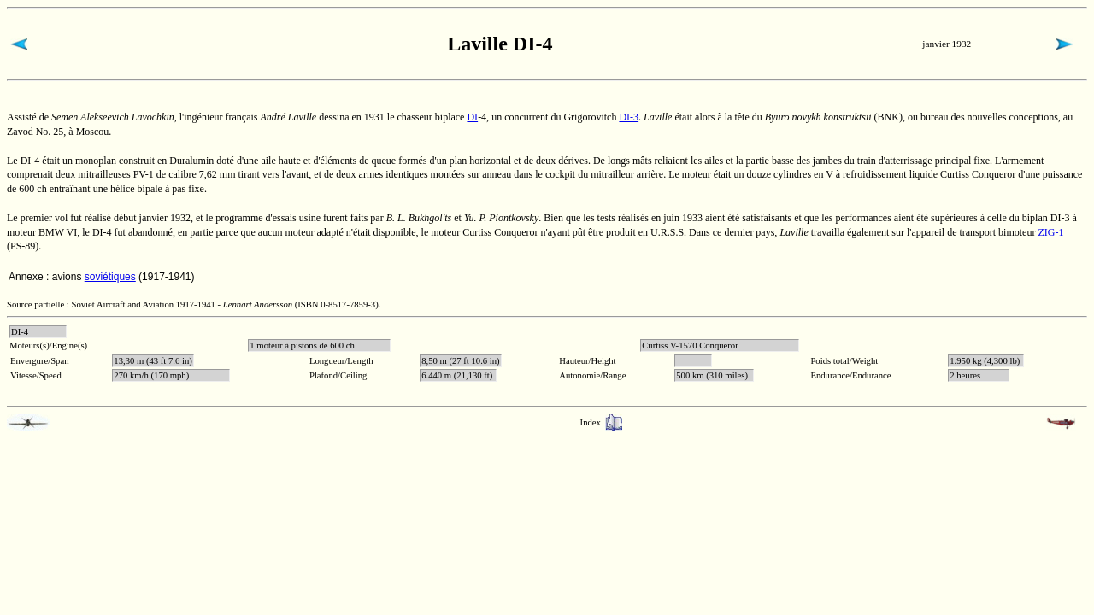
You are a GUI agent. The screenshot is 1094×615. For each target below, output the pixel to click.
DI (472, 117)
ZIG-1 (1050, 232)
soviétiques (110, 277)
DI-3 (628, 117)
